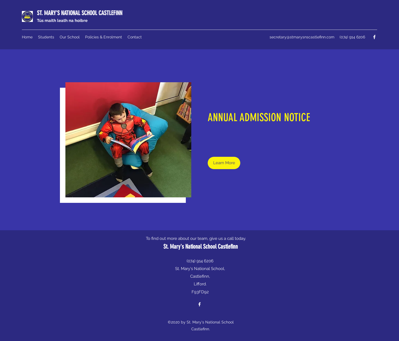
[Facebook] (374, 37)
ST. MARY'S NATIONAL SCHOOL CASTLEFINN (79, 13)
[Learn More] (224, 163)
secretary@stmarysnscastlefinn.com (302, 37)
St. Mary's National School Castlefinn (200, 246)
